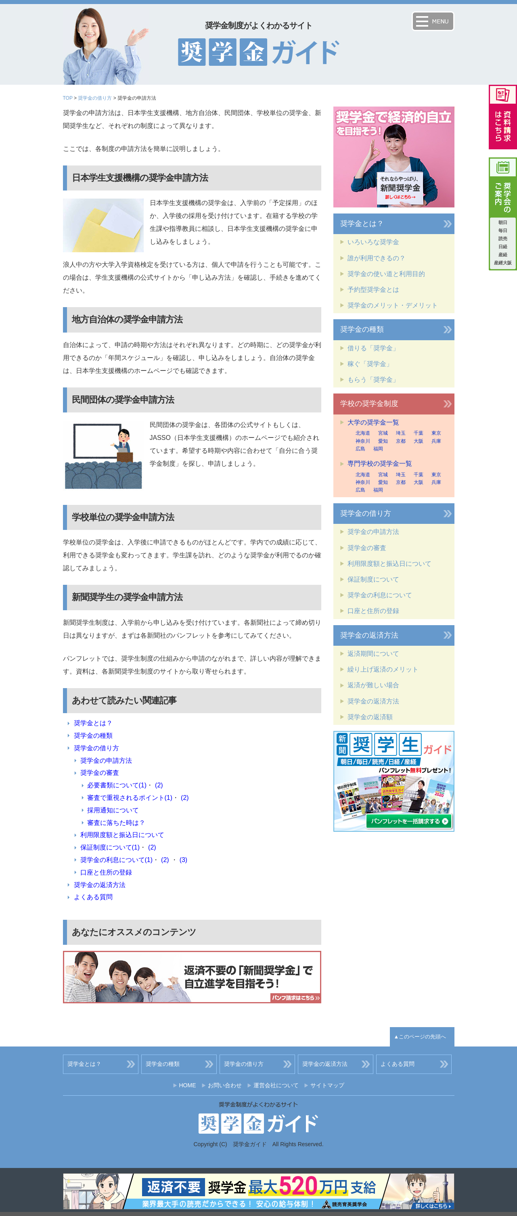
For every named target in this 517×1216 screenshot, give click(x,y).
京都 (401, 441)
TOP (68, 98)
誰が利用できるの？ (376, 258)
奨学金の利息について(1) (116, 859)
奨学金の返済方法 (100, 884)
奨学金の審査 (99, 772)
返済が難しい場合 (373, 685)
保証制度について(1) (110, 847)
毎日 (502, 230)
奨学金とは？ (93, 723)
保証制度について (373, 579)
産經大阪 (503, 262)
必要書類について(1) (117, 785)
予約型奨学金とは (373, 289)
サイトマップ (327, 1085)
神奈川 (363, 441)
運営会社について (276, 1085)
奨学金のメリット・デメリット (392, 305)
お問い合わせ (225, 1085)
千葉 (418, 433)
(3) (184, 859)
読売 (502, 238)
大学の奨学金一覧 (373, 422)
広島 (360, 449)
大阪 (418, 441)
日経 (502, 246)
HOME (187, 1085)
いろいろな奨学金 (373, 242)
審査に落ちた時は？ (116, 822)
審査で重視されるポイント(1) (130, 797)
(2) (159, 785)
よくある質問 (93, 897)
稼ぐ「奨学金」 (370, 363)
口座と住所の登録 (106, 872)
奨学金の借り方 (95, 98)
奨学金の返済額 (370, 717)
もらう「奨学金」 (373, 379)
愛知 (383, 441)
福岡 (378, 449)
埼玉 (401, 433)
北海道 (363, 433)
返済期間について (373, 653)
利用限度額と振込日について (122, 834)
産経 (502, 254)
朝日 (502, 222)
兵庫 (436, 441)
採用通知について (113, 810)
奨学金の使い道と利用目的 (386, 273)
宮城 (383, 433)
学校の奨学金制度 (369, 404)
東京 (436, 433)
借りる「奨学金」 (373, 348)
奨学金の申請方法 (106, 760)
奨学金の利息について (379, 595)
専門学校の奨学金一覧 (379, 463)
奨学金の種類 (93, 735)
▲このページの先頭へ (420, 1037)
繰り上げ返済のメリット (383, 669)
